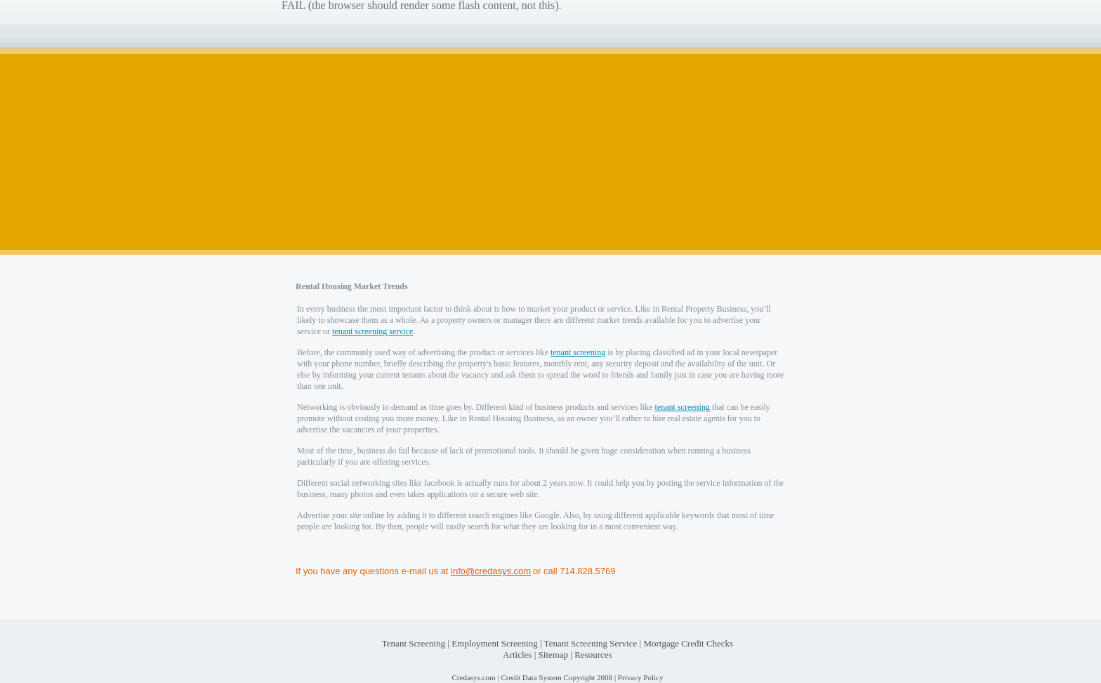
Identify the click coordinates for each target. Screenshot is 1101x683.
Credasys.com (473, 677)
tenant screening (577, 352)
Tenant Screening (413, 643)
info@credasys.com (491, 571)
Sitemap (554, 654)
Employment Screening (494, 643)
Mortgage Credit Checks (688, 643)
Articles (517, 654)
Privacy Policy (641, 677)
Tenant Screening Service (591, 643)
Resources (593, 654)
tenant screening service (372, 331)
